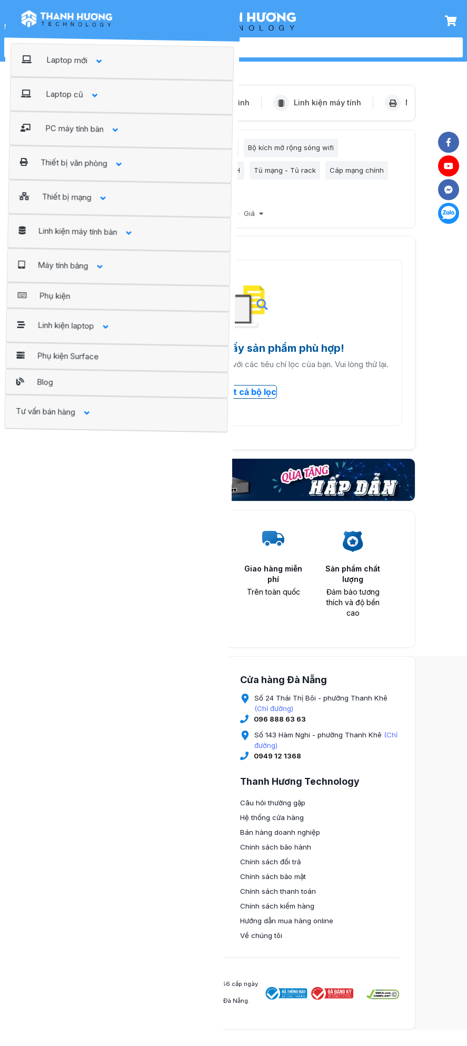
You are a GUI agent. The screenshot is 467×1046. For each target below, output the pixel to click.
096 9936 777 (107, 887)
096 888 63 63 (280, 725)
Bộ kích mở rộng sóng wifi (291, 149)
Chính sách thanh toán (278, 897)
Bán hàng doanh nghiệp (280, 838)
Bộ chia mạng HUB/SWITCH (195, 173)
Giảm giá (199, 219)
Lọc (78, 149)
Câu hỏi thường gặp (272, 808)
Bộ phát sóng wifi (133, 149)
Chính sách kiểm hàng (277, 911)
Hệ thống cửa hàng (272, 823)
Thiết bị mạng (130, 64)
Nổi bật (124, 219)
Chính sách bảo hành (275, 852)
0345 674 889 (107, 826)
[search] (244, 47)
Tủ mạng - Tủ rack (285, 173)
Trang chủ (78, 64)
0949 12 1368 (277, 761)
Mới (228, 219)
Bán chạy (160, 219)
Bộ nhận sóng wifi (204, 149)
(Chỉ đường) (273, 714)
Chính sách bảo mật (273, 882)
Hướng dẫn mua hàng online (286, 926)
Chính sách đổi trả (270, 867)
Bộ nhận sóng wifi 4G (100, 173)
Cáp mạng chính (357, 173)
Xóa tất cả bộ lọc (233, 397)
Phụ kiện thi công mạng (104, 197)
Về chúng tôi (261, 941)
